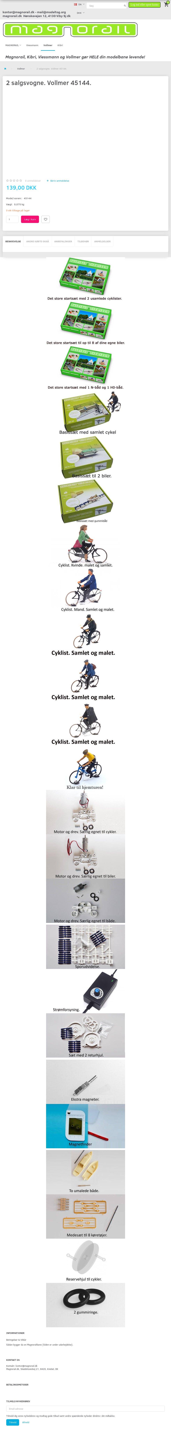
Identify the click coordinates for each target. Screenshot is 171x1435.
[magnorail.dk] (70, 29)
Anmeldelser (102, 241)
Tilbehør (83, 241)
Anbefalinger (63, 241)
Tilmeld (12, 1422)
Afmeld (25, 1422)
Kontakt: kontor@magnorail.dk (21, 1365)
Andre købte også (37, 241)
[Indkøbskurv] (166, 4)
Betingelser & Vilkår (16, 1339)
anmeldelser (33, 180)
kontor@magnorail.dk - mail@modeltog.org (34, 12)
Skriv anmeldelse (59, 180)
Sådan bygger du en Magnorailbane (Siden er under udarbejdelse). (39, 1344)
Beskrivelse (13, 241)
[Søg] (125, 5)
